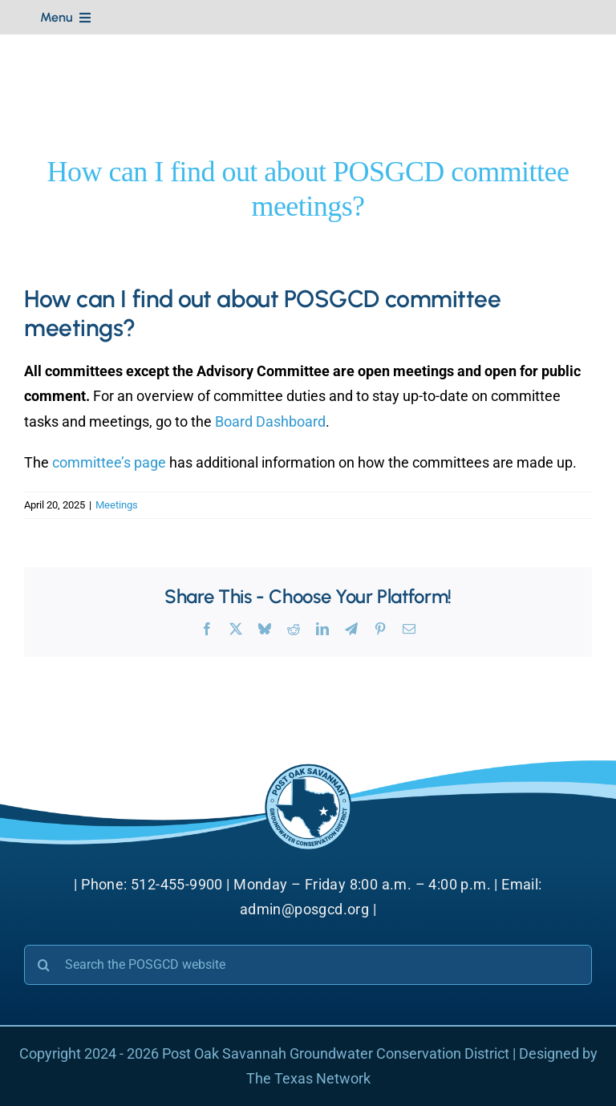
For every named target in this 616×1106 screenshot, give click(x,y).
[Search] (44, 965)
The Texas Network (308, 1078)
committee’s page (109, 462)
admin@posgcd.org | (308, 909)
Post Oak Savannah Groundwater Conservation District (335, 1053)
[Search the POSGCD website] (308, 965)
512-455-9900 (177, 884)
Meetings (116, 505)
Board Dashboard (270, 421)
